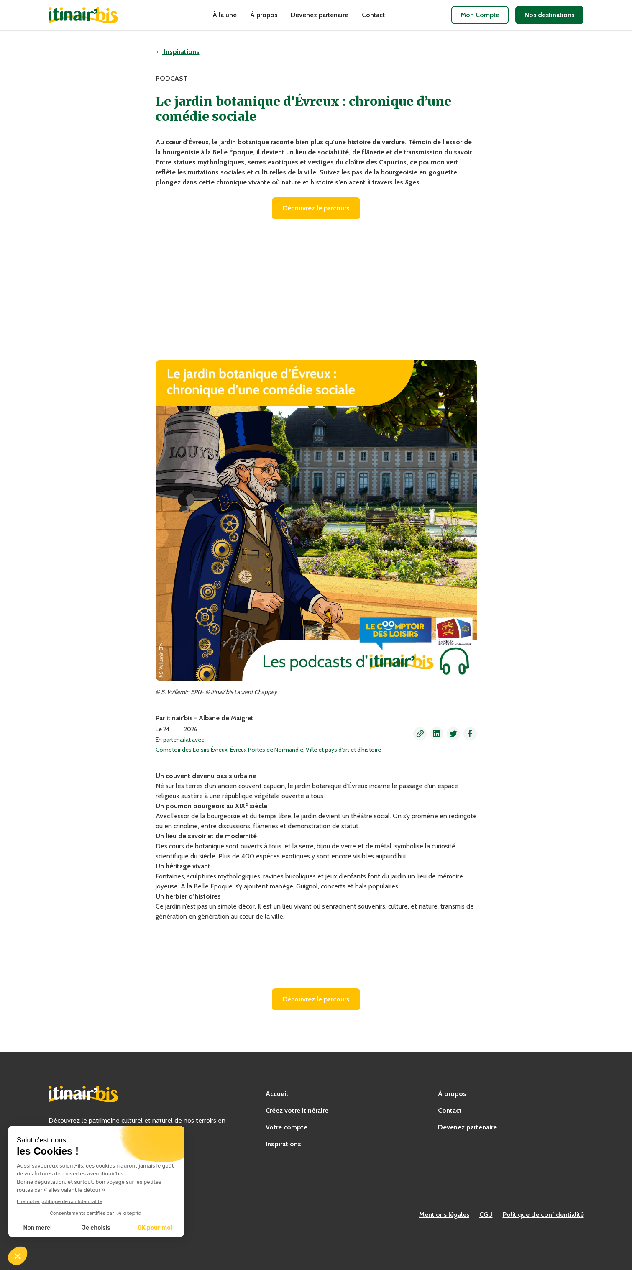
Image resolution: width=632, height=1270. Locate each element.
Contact (373, 15)
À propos (263, 15)
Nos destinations (549, 15)
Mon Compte (480, 15)
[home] (97, 15)
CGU (486, 1215)
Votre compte (286, 1127)
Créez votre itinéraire (297, 1110)
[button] (420, 733)
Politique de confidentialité (543, 1215)
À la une (224, 15)
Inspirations (283, 1144)
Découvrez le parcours (316, 208)
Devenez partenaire (319, 15)
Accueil (277, 1094)
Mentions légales (444, 1215)
